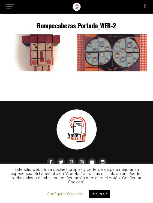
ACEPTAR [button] (99, 194)
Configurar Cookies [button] (64, 194)
